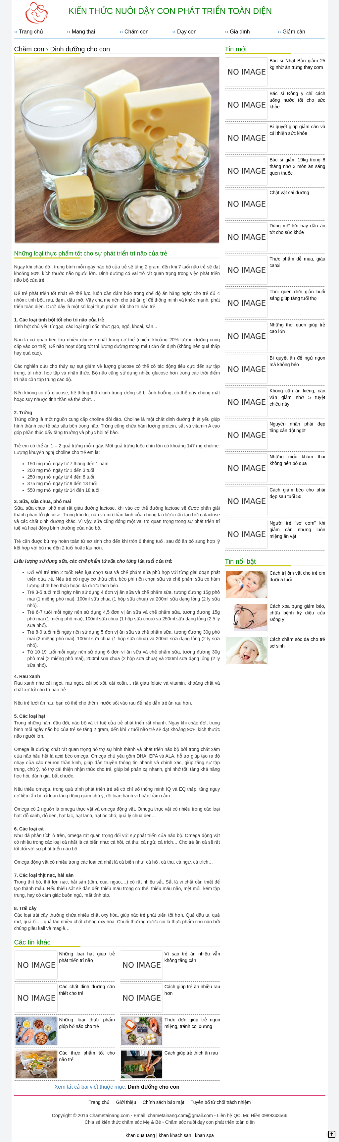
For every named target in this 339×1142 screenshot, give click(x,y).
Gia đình (240, 31)
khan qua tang (140, 1135)
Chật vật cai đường (289, 192)
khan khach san (175, 1135)
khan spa (204, 1135)
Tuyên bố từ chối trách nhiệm (221, 1102)
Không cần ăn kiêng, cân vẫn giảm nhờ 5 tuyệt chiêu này (297, 397)
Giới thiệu (126, 1102)
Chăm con (136, 31)
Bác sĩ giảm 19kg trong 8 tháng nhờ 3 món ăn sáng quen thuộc (297, 166)
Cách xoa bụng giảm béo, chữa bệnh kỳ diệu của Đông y (297, 612)
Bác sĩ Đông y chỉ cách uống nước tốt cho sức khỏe (297, 100)
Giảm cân (293, 31)
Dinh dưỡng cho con (80, 49)
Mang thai (83, 31)
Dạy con (187, 31)
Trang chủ (31, 31)
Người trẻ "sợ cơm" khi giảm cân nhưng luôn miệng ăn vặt (297, 529)
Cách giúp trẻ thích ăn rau (191, 1053)
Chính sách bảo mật (163, 1102)
